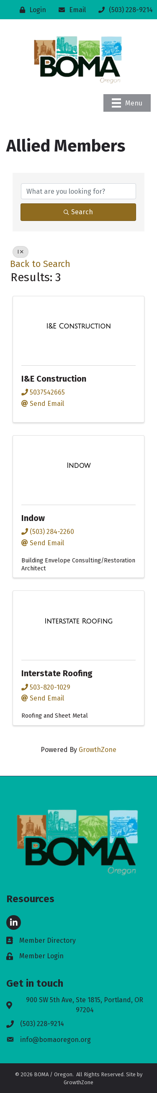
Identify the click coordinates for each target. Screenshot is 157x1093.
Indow (33, 518)
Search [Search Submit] (78, 212)
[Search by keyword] (78, 191)
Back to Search (40, 264)
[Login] (30, 10)
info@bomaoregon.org (55, 1040)
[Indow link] (78, 466)
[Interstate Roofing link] (78, 621)
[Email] (70, 10)
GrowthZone (97, 750)
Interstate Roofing (57, 673)
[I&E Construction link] (78, 326)
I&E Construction (53, 379)
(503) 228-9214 (42, 1024)
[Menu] (127, 103)
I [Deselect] (20, 252)
